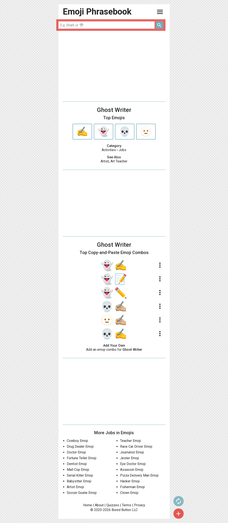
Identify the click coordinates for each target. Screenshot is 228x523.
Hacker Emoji (130, 481)
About (99, 505)
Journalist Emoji (132, 452)
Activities (109, 150)
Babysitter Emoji (79, 481)
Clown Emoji (129, 493)
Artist (105, 161)
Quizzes (112, 505)
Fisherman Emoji (132, 487)
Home (87, 505)
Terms (126, 505)
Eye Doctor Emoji (133, 464)
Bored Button (121, 510)
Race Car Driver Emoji (136, 446)
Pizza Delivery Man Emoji (139, 475)
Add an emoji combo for (114, 350)
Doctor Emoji (76, 452)
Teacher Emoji (130, 441)
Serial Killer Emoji (80, 475)
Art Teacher (118, 161)
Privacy (139, 505)
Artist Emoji (75, 487)
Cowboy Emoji (77, 441)
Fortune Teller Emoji (81, 458)
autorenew (178, 501)
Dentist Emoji (77, 464)
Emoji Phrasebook (97, 12)
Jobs (122, 150)
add (178, 514)
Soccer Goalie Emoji (82, 493)
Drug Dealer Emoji (80, 446)
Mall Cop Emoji (78, 470)
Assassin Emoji (131, 470)
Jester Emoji (129, 458)
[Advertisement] (114, 66)
